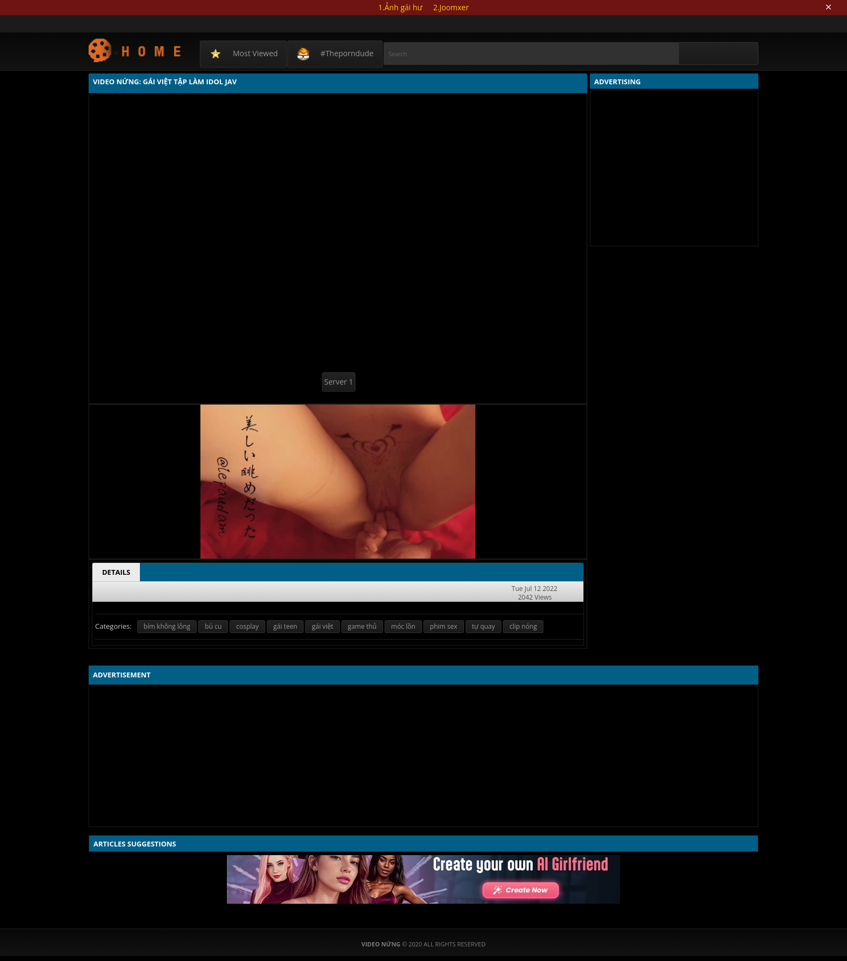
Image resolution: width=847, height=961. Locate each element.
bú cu (213, 626)
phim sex (444, 626)
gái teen (285, 626)
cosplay (247, 626)
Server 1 (338, 382)
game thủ (362, 626)
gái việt (322, 626)
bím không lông (167, 626)
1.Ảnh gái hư (400, 7)
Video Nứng (135, 50)
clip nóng (523, 626)
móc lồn (403, 626)
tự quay (483, 626)
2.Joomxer (451, 7)
